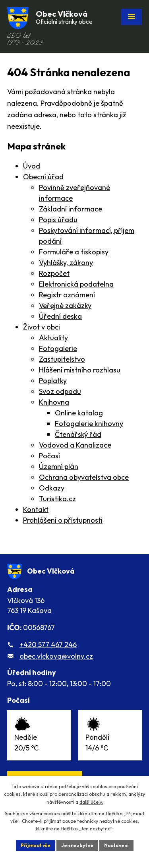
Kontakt (35, 509)
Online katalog (79, 412)
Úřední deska (60, 316)
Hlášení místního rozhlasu (79, 369)
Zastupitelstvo (62, 359)
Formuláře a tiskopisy (73, 251)
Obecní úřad (43, 176)
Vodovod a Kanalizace (75, 445)
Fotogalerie (58, 348)
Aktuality (53, 337)
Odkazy (51, 487)
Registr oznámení (67, 294)
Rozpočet (54, 273)
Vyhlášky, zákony (66, 262)
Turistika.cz (57, 498)
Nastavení (116, 845)
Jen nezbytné (77, 845)
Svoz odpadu (60, 391)
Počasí (49, 455)
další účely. (91, 802)
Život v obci (41, 327)
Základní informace (70, 208)
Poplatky (53, 380)
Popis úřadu (58, 219)
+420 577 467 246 (48, 644)
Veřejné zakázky (65, 305)
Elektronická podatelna (76, 284)
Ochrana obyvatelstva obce (84, 477)
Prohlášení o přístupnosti (63, 520)
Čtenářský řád (78, 434)
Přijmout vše (35, 845)
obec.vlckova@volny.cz (56, 656)
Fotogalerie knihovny (89, 423)
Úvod (31, 166)
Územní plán (58, 466)
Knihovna (54, 402)
